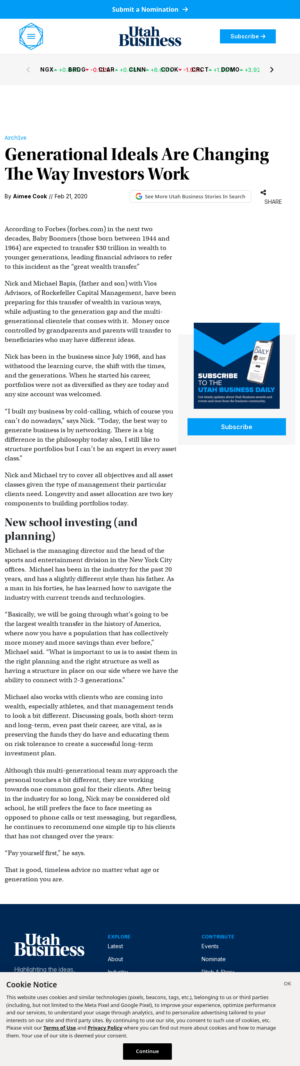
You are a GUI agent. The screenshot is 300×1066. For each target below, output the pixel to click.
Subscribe (247, 36)
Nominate (214, 959)
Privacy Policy (105, 1027)
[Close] (287, 984)
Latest (115, 946)
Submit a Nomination (150, 9)
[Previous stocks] (28, 69)
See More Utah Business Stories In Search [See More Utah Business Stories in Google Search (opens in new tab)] (190, 196)
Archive (16, 138)
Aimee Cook (30, 196)
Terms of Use (59, 1027)
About (115, 959)
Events (210, 946)
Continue (147, 1051)
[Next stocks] (271, 69)
